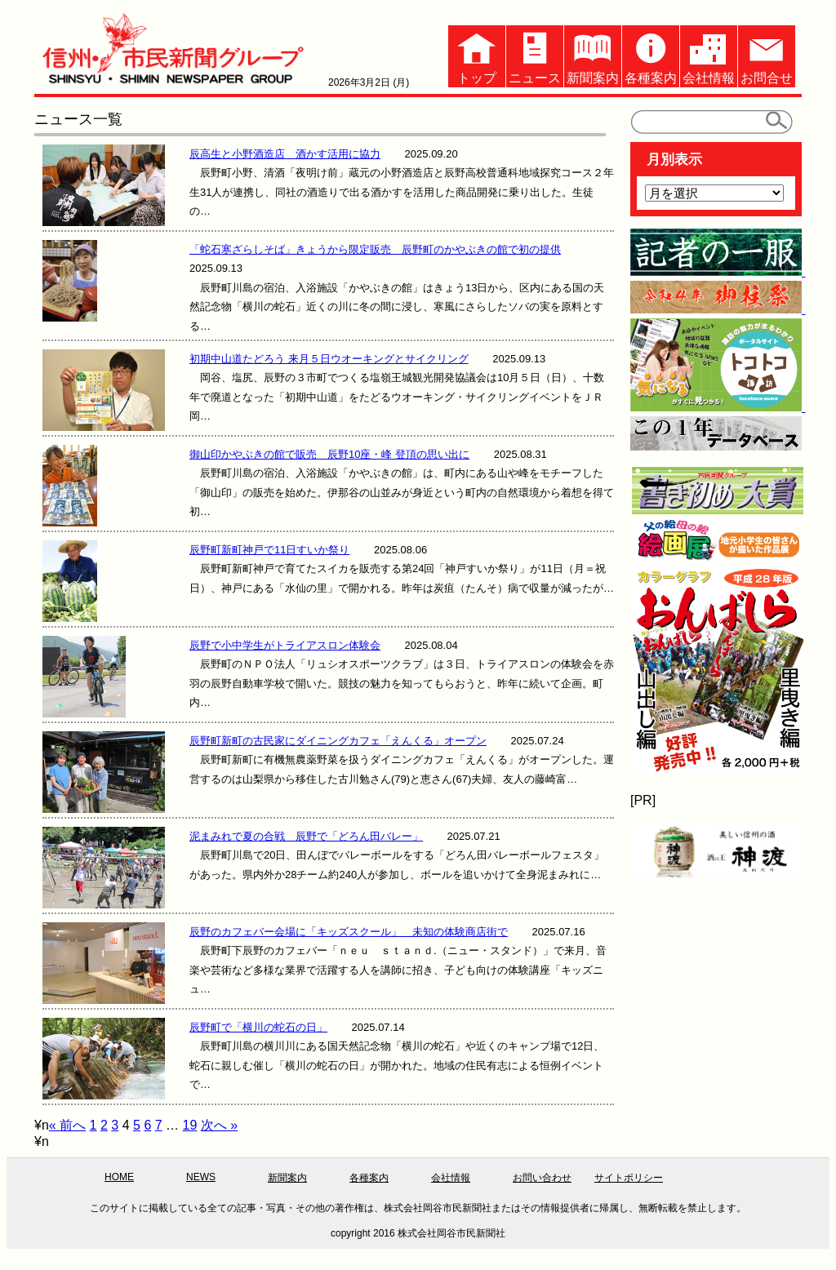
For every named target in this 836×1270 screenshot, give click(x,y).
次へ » (219, 1125)
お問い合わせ (542, 1177)
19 (190, 1125)
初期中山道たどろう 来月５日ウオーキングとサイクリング (329, 359)
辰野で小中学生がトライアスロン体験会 (284, 645)
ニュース (534, 55)
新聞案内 (592, 55)
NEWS (201, 1177)
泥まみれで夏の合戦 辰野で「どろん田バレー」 (306, 836)
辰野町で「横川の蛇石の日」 (258, 1027)
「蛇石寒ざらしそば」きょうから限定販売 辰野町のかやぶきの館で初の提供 (375, 249)
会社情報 (708, 55)
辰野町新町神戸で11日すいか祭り (269, 550)
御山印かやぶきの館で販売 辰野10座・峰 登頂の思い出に (329, 454)
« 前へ (67, 1125)
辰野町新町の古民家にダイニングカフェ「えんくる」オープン (338, 741)
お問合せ (766, 55)
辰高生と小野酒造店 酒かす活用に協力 (284, 154)
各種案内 (650, 55)
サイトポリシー (628, 1177)
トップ (476, 55)
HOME (119, 1177)
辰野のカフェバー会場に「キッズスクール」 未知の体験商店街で (348, 932)
